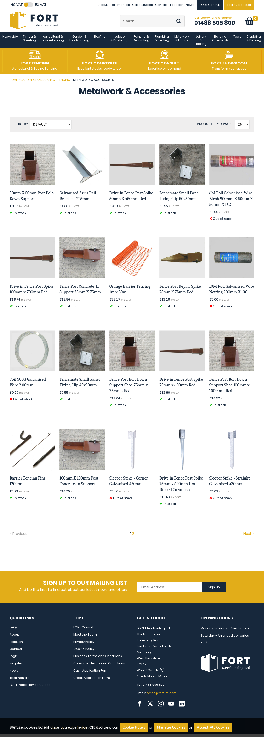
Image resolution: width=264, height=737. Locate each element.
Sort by (21, 127)
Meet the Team (85, 637)
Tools (237, 39)
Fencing (64, 83)
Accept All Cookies (213, 727)
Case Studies (142, 4)
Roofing (100, 39)
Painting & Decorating (141, 41)
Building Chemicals (220, 41)
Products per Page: (214, 127)
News (190, 4)
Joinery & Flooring (201, 43)
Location (176, 4)
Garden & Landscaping (79, 41)
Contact (161, 4)
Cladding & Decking (254, 41)
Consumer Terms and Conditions (99, 666)
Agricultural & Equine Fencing (53, 41)
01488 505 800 (214, 24)
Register (16, 666)
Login (14, 659)
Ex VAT (40, 5)
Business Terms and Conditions (97, 659)
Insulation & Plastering (119, 41)
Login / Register (239, 4)
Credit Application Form (91, 680)
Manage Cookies (171, 727)
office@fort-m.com (162, 696)
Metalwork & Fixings (181, 41)
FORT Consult (83, 630)
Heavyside (10, 39)
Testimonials (120, 4)
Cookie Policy (83, 651)
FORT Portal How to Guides (30, 687)
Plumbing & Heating (162, 41)
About (103, 4)
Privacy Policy (83, 644)
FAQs (13, 630)
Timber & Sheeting (29, 41)
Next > (248, 536)
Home (13, 83)
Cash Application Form (91, 673)
